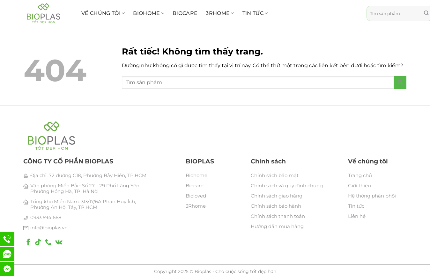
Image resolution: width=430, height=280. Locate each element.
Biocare (195, 186)
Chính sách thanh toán (278, 216)
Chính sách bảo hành (276, 206)
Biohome (196, 175)
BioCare (185, 13)
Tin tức (255, 13)
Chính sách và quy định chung (287, 186)
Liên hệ (357, 216)
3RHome (220, 13)
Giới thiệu (359, 186)
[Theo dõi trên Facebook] (28, 242)
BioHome (148, 13)
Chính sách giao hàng (276, 196)
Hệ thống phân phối (372, 196)
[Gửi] (400, 82)
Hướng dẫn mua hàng (277, 226)
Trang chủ (360, 175)
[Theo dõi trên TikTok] (38, 242)
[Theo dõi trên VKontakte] (59, 242)
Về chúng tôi (103, 13)
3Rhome (196, 206)
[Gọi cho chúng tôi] (48, 242)
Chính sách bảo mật (275, 175)
